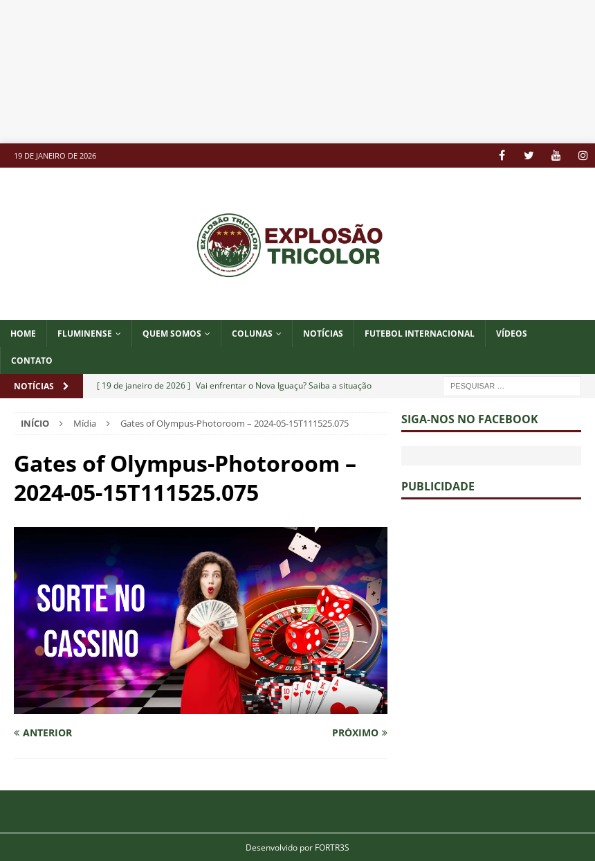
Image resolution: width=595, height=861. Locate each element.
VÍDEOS (511, 333)
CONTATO (32, 360)
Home (23, 333)
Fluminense (84, 333)
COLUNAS (252, 333)
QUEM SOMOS (172, 333)
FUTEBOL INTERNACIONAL (420, 333)
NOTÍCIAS (323, 333)
